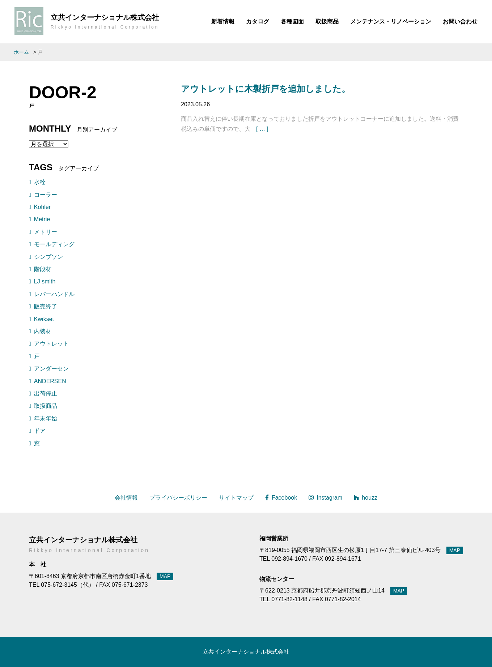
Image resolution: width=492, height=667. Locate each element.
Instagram (325, 498)
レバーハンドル (54, 294)
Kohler (42, 207)
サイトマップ (236, 498)
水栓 (40, 182)
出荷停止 (45, 393)
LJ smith (45, 281)
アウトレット (51, 344)
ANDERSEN (50, 381)
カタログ (257, 21)
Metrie (42, 219)
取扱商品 (327, 21)
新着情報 (222, 21)
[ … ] (262, 129)
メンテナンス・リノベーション (390, 21)
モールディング (54, 244)
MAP (165, 576)
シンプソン (48, 257)
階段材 (42, 269)
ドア (40, 431)
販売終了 (45, 306)
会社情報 (126, 498)
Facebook (281, 498)
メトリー (45, 232)
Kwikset (44, 319)
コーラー (45, 195)
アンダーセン (51, 368)
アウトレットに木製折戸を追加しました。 (265, 89)
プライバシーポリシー (178, 498)
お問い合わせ (460, 21)
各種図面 (292, 21)
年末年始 (45, 418)
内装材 (42, 331)
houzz (365, 498)
